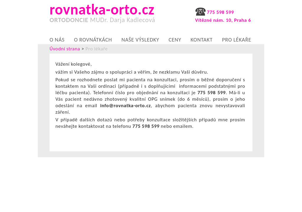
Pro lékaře (236, 39)
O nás (57, 39)
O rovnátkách (93, 39)
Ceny (175, 39)
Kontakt (202, 39)
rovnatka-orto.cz (106, 14)
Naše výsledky (140, 39)
